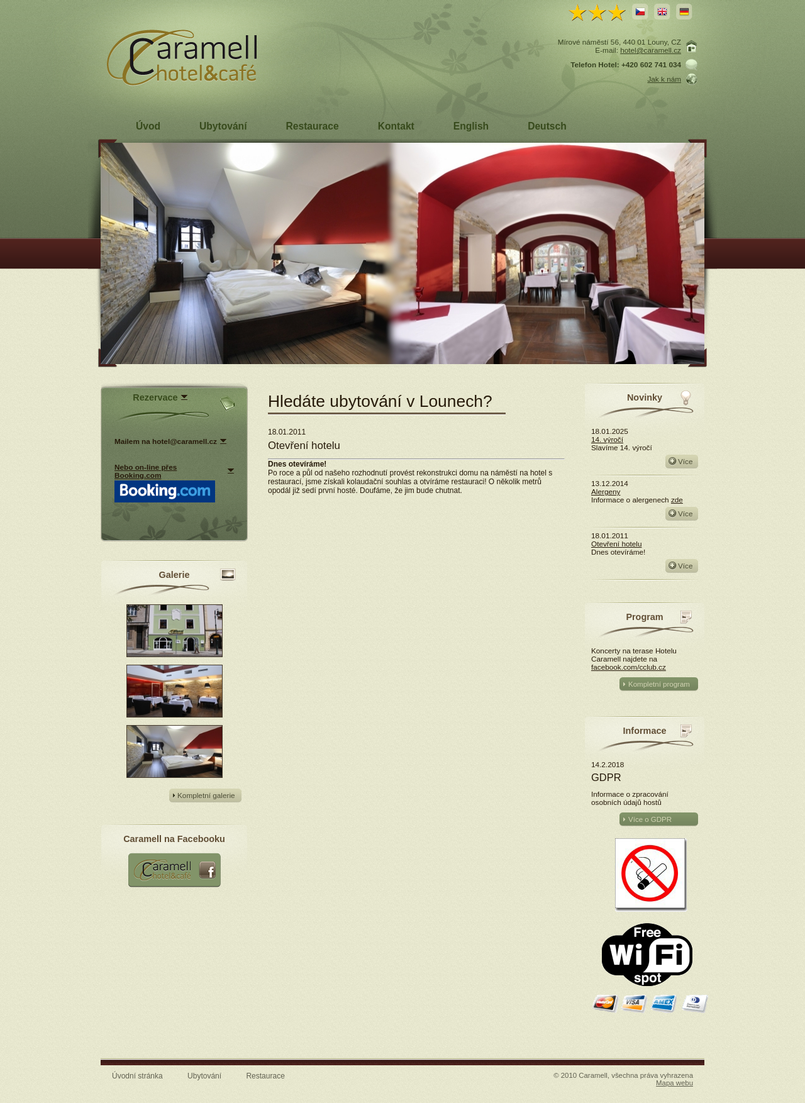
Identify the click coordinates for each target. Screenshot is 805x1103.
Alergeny (605, 491)
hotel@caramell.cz (650, 50)
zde (677, 500)
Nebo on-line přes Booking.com (145, 471)
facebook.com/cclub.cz (628, 667)
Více (685, 461)
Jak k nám (664, 79)
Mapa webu (674, 1083)
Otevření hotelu (616, 544)
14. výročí (607, 439)
